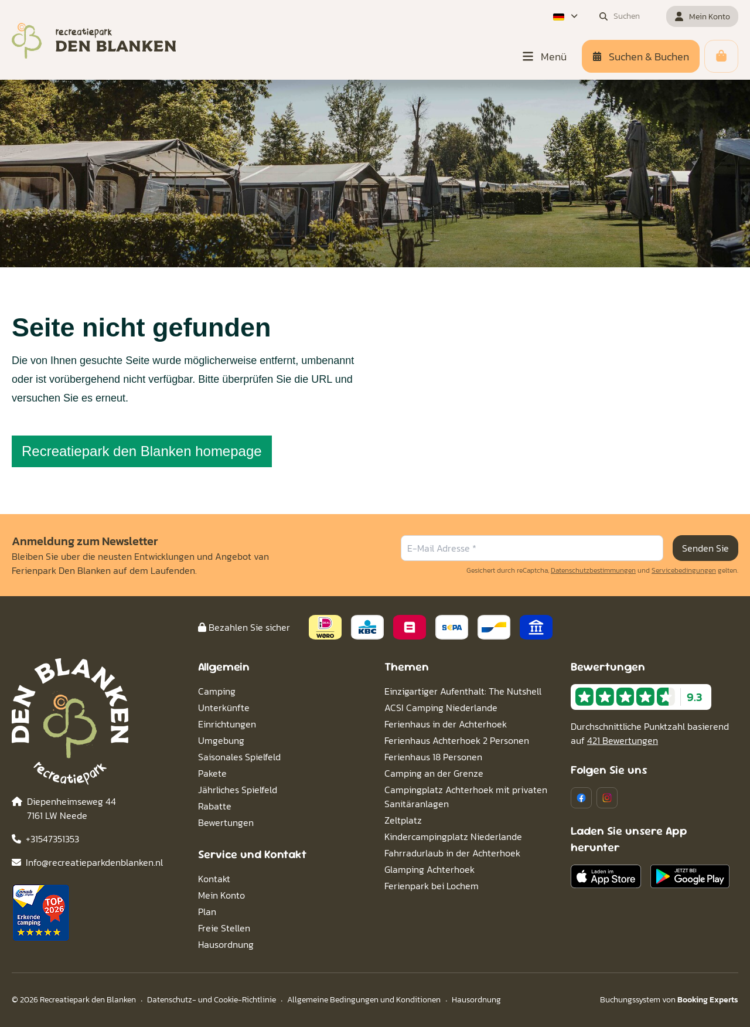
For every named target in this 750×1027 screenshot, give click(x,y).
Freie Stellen (224, 928)
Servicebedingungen (684, 570)
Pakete (212, 773)
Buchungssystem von (669, 1000)
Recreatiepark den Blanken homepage (142, 451)
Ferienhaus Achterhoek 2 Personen (456, 740)
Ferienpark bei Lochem (431, 886)
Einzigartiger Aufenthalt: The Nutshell (462, 691)
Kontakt (214, 879)
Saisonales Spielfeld (239, 757)
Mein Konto (221, 895)
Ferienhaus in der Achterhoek (445, 724)
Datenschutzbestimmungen (593, 570)
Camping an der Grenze (433, 773)
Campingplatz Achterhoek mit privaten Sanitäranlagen (465, 797)
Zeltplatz (403, 820)
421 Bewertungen (622, 740)
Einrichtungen (227, 724)
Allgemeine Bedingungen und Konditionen (364, 1000)
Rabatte (214, 806)
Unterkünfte (224, 707)
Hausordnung (226, 944)
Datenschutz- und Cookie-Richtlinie (211, 1000)
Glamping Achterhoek (429, 869)
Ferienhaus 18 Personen (433, 757)
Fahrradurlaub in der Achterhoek (452, 853)
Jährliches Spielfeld (237, 790)
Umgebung (221, 740)
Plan (207, 911)
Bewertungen (226, 822)
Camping (217, 691)
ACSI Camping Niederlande (440, 707)
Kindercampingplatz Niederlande (453, 836)
